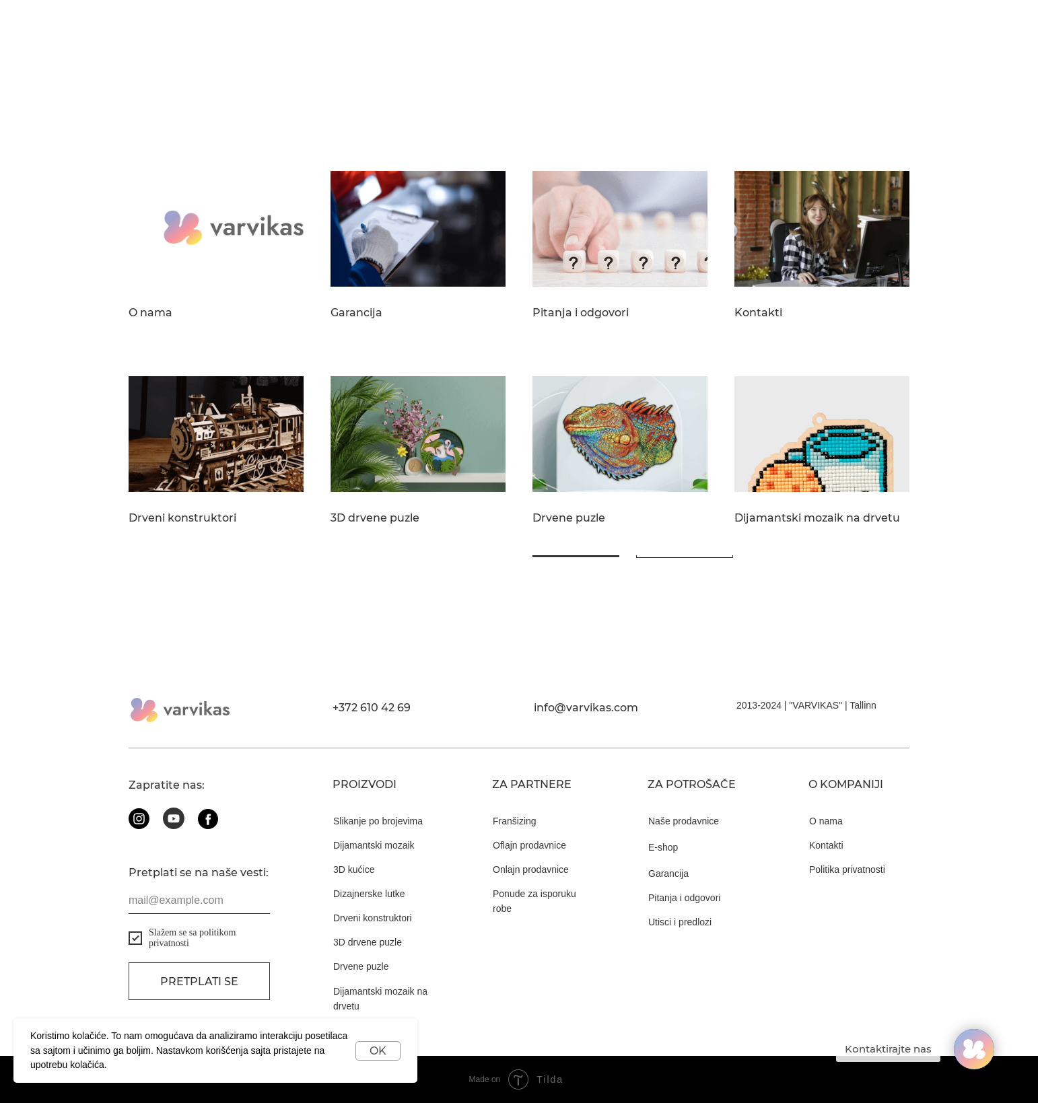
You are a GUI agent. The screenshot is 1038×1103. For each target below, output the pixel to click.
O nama (150, 313)
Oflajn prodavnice (529, 845)
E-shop (663, 847)
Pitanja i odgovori (580, 313)
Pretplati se (199, 981)
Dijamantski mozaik (374, 845)
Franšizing (515, 821)
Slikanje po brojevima (378, 821)
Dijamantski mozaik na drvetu (817, 518)
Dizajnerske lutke (369, 893)
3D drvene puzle (375, 518)
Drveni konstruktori (182, 518)
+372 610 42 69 (372, 707)
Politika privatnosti (847, 869)
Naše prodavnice (683, 821)
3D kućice (353, 869)
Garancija (356, 313)
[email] (199, 900)
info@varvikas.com (586, 707)
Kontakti (758, 313)
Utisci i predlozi (680, 922)
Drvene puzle (568, 518)
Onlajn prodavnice (531, 869)
